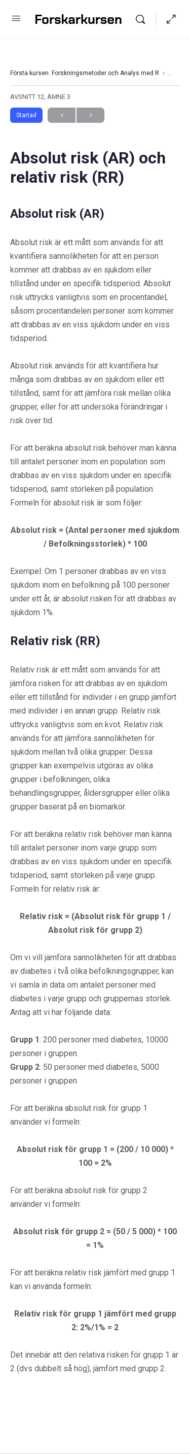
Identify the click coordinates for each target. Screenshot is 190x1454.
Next (90, 115)
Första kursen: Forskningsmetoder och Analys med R (84, 73)
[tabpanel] (95, 790)
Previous (61, 115)
